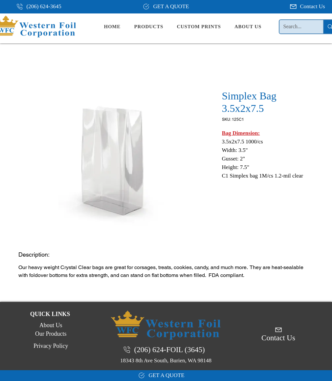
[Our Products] (50, 334)
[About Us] (50, 325)
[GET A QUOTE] (166, 6)
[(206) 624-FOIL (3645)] (165, 350)
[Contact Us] (308, 6)
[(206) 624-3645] (41, 6)
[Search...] (296, 26)
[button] (154, 27)
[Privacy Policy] (50, 346)
